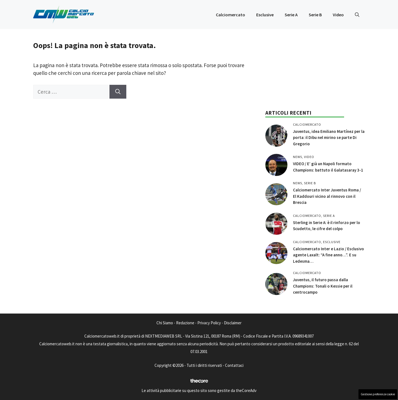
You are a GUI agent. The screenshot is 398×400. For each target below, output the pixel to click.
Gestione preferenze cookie (378, 394)
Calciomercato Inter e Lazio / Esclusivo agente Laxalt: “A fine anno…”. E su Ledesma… (328, 255)
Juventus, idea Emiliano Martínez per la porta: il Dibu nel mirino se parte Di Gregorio (329, 137)
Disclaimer (233, 322)
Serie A (291, 14)
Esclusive (265, 14)
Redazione (185, 322)
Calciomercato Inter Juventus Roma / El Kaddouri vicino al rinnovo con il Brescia (327, 196)
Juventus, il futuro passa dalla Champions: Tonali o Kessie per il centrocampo (322, 286)
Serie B (315, 14)
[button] (357, 14)
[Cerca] (117, 92)
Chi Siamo (164, 322)
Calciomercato (230, 14)
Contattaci (234, 365)
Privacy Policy (209, 322)
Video (338, 14)
